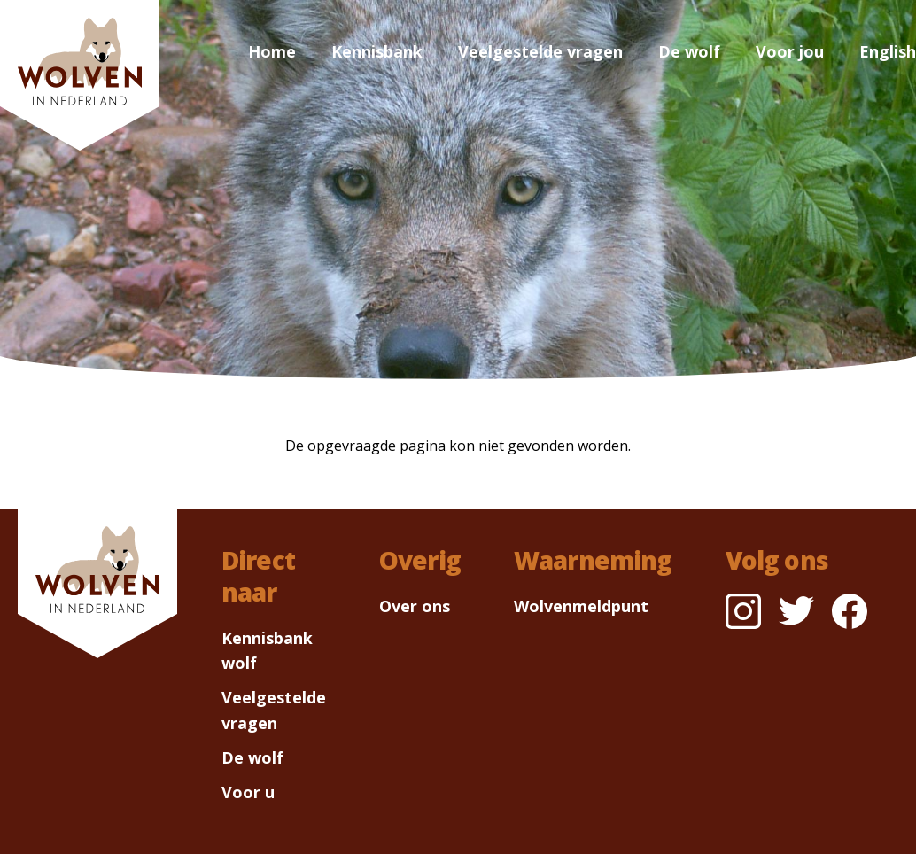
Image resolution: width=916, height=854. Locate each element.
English (887, 51)
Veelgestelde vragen (540, 51)
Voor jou (790, 51)
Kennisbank (377, 51)
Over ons (414, 606)
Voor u (248, 792)
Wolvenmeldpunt (581, 606)
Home (272, 51)
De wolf (689, 51)
